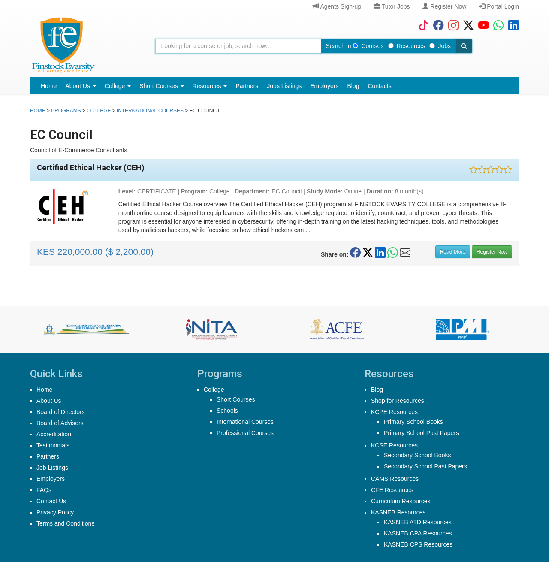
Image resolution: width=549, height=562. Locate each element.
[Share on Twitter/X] (367, 253)
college (99, 111)
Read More (452, 252)
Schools (227, 410)
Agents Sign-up (337, 6)
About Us (80, 85)
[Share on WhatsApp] (392, 253)
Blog (353, 85)
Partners (246, 85)
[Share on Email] (405, 253)
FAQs (43, 489)
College (118, 85)
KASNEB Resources (398, 512)
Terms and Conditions (65, 523)
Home (49, 85)
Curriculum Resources (400, 501)
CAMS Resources (395, 478)
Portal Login (499, 6)
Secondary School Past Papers (425, 466)
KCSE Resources (394, 445)
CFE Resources (392, 489)
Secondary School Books (417, 455)
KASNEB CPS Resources (418, 544)
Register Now (444, 6)
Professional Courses (245, 432)
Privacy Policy (55, 512)
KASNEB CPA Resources (418, 533)
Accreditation (53, 434)
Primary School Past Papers (421, 432)
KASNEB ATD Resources (418, 522)
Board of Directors (60, 411)
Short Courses (161, 85)
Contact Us (51, 501)
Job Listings (52, 467)
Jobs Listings (284, 85)
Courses (368, 46)
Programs (66, 111)
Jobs (440, 46)
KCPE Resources (394, 411)
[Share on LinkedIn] (380, 253)
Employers (324, 85)
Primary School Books (413, 421)
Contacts (379, 85)
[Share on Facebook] (355, 253)
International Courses (150, 111)
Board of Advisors (60, 423)
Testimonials (52, 445)
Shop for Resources (397, 400)
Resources (406, 46)
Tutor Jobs (392, 6)
